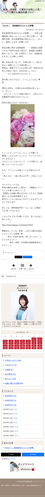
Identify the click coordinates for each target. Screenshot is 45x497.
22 (34, 346)
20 (22, 346)
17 (5, 346)
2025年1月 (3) (10, 405)
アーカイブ (8, 391)
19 (17, 346)
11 (11, 343)
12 (17, 343)
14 (28, 343)
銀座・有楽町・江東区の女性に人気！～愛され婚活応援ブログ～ (22, 11)
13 (22, 343)
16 (40, 343)
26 (17, 348)
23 (40, 346)
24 (5, 348)
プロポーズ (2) (11, 365)
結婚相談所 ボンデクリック (34, 481)
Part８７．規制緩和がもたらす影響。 (19, 26)
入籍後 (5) (9, 370)
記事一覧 (22, 269)
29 (34, 348)
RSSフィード (9, 459)
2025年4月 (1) (10, 400)
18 (11, 346)
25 (11, 348)
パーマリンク (9, 253)
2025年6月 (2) (10, 396)
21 (28, 346)
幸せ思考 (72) (10, 374)
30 (40, 348)
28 (28, 348)
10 (5, 343)
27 (22, 348)
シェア (19, 257)
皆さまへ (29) (10, 379)
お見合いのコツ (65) (13, 360)
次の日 (32, 266)
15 (34, 343)
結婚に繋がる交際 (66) (14, 383)
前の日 (15, 266)
